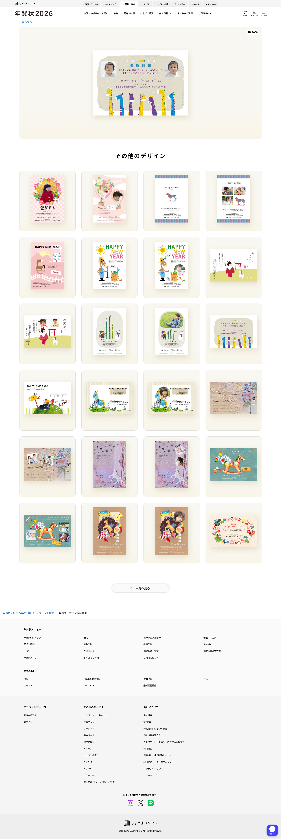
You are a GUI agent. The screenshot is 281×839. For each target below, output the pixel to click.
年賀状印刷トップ (32, 637)
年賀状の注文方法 (212, 650)
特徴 (26, 678)
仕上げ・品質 (146, 13)
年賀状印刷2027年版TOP (17, 613)
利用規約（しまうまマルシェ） (158, 761)
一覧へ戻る (25, 21)
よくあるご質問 (185, 13)
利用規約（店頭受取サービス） (158, 755)
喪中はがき (89, 735)
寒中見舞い (89, 741)
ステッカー (210, 4)
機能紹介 (207, 644)
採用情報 (147, 721)
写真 (91, 4)
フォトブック (110, 4)
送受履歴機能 (149, 685)
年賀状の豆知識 (151, 650)
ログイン (28, 721)
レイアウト (89, 685)
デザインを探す (45, 613)
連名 (205, 678)
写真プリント (90, 721)
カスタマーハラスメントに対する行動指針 (164, 741)
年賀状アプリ (30, 657)
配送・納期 (129, 13)
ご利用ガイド (204, 13)
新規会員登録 (30, 715)
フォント (28, 685)
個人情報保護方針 (152, 735)
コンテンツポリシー (153, 768)
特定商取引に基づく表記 (155, 728)
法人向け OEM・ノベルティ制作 (99, 781)
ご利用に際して (151, 657)
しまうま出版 (162, 4)
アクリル (195, 4)
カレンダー (179, 4)
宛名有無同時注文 (92, 678)
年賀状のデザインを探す (96, 13)
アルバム (145, 4)
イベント (28, 650)
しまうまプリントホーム (95, 715)
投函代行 (147, 644)
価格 (116, 13)
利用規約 (147, 748)
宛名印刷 (165, 13)
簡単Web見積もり (152, 637)
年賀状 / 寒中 (129, 4)
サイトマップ (149, 775)
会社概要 (147, 715)
